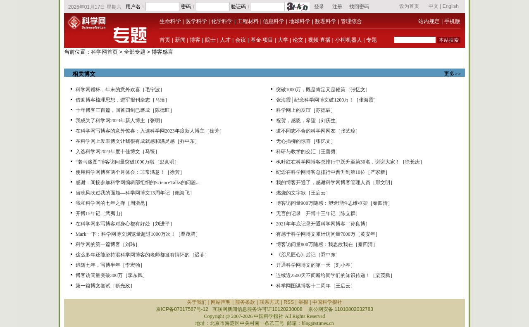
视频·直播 (319, 40)
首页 (165, 40)
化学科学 (222, 21)
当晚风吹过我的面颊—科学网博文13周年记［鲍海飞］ (135, 193)
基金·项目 (261, 40)
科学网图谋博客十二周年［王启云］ (315, 286)
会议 (240, 40)
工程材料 (248, 21)
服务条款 (245, 302)
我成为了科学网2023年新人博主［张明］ (120, 120)
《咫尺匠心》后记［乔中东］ (308, 255)
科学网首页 (104, 52)
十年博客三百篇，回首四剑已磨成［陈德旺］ (125, 110)
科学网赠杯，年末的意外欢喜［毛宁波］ (120, 89)
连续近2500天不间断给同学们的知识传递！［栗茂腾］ (335, 275)
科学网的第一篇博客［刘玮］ (108, 244)
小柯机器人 (348, 40)
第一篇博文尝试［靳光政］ (105, 286)
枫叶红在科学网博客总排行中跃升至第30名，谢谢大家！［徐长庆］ (350, 162)
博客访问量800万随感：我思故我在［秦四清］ (327, 244)
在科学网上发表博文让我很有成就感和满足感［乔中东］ (138, 141)
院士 (210, 40)
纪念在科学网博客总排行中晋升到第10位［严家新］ (333, 172)
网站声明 (221, 302)
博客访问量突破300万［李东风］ (112, 275)
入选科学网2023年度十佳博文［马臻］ (118, 151)
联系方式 (269, 302)
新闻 (180, 40)
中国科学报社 (327, 302)
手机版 (452, 21)
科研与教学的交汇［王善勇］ (308, 151)
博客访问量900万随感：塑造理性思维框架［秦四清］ (334, 203)
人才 (225, 40)
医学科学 (196, 21)
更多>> (452, 74)
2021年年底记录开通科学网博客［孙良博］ (323, 224)
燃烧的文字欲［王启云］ (303, 193)
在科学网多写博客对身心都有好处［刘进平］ (125, 224)
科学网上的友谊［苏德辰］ (306, 110)
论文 (298, 40)
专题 (371, 40)
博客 (195, 40)
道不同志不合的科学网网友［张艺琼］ (318, 131)
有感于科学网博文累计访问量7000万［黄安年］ (328, 234)
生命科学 (170, 21)
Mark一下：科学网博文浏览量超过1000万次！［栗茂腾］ (138, 234)
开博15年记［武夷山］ (100, 213)
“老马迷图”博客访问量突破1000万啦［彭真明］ (127, 162)
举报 (303, 302)
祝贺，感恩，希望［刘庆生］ (308, 120)
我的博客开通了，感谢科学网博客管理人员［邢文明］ (335, 182)
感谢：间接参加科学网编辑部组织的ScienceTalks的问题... (138, 182)
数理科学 (325, 21)
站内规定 (429, 21)
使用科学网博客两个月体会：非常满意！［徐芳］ (130, 172)
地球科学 (299, 21)
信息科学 (273, 21)
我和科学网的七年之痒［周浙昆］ (113, 203)
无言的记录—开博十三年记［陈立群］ (318, 213)
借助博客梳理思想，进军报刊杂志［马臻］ (123, 100)
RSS (289, 302)
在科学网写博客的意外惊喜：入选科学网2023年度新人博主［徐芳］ (150, 131)
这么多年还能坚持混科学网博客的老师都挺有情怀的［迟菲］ (143, 255)
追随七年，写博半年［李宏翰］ (110, 265)
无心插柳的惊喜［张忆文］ (306, 141)
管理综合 (351, 21)
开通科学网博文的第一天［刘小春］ (315, 265)
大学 (283, 40)
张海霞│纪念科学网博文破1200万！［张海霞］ (327, 100)
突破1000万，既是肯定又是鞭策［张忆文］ (323, 89)
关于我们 (197, 302)
